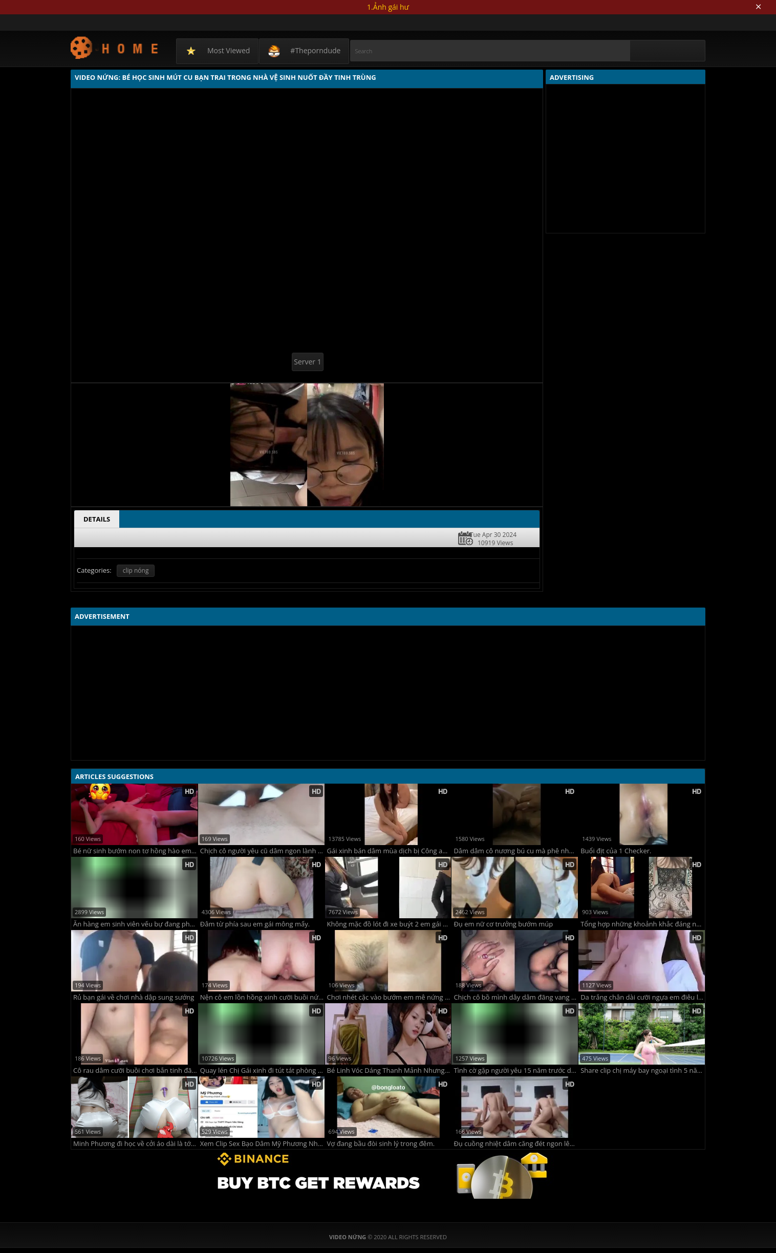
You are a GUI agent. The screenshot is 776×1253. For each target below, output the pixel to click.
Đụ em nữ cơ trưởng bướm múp (503, 924)
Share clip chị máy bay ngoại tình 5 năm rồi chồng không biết (642, 1070)
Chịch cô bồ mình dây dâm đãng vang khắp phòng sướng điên (516, 997)
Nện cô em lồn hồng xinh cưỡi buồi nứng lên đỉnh (262, 997)
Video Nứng (115, 47)
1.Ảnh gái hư (388, 7)
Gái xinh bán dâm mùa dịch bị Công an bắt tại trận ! (389, 851)
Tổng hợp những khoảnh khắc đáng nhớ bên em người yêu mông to (642, 924)
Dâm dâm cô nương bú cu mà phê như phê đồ (516, 851)
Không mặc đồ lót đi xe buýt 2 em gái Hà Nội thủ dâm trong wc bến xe (389, 924)
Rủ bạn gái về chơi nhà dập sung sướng (133, 997)
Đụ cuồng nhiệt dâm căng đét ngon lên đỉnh (516, 1143)
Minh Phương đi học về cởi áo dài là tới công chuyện (135, 1143)
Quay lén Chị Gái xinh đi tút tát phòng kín (262, 1070)
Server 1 (307, 361)
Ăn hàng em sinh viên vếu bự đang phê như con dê (135, 924)
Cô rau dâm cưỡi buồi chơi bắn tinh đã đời (135, 1070)
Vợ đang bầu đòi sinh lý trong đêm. (381, 1143)
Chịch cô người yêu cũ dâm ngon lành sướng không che (262, 851)
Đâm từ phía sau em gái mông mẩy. (255, 924)
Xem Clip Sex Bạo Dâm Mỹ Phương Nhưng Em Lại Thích (262, 1143)
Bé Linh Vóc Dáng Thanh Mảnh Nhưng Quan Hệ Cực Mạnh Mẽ (389, 1070)
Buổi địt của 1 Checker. (615, 851)
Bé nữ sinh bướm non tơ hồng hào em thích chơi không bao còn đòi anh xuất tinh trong (135, 851)
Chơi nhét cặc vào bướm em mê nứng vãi (389, 997)
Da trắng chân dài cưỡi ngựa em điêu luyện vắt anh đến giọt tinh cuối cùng (642, 997)
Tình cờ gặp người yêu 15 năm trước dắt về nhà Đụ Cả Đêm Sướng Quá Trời (516, 1070)
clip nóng (136, 570)
